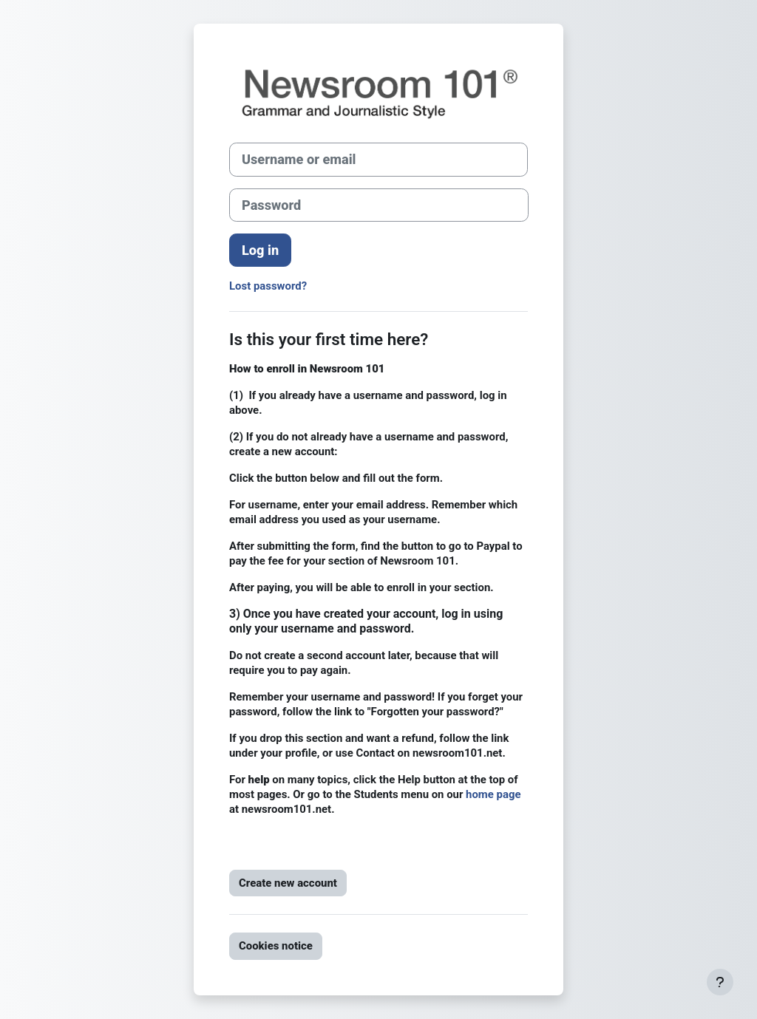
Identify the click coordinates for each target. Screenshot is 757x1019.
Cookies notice (276, 945)
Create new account (288, 883)
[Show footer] (720, 982)
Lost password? (268, 286)
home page (493, 794)
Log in (260, 250)
